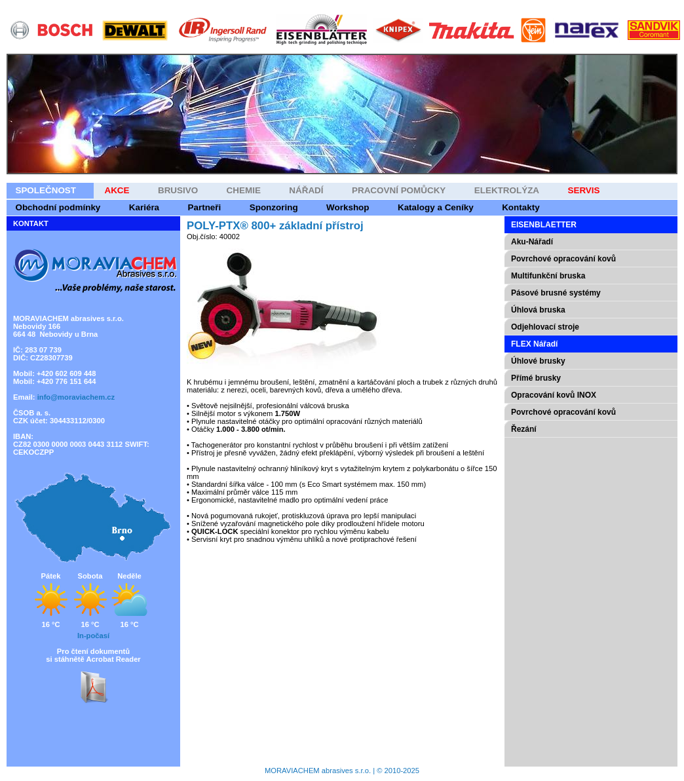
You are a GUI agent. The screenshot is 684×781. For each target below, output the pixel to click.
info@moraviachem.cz (76, 397)
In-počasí (93, 635)
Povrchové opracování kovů (563, 412)
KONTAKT (30, 223)
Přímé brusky (536, 378)
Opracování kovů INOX (553, 395)
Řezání (524, 429)
